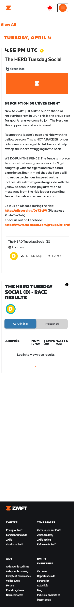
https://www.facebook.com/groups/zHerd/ (37, 225)
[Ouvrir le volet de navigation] (63, 8)
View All (8, 24)
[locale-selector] (50, 8)
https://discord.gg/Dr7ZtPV (26, 211)
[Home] (8, 8)
